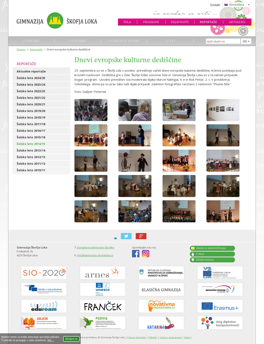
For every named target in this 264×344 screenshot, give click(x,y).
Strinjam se (71, 338)
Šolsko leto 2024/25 (31, 78)
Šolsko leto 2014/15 (31, 144)
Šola (127, 22)
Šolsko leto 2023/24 (31, 84)
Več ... (50, 340)
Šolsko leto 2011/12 (31, 164)
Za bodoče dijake (124, 41)
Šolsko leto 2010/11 (31, 170)
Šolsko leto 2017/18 (31, 124)
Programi (151, 22)
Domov (21, 49)
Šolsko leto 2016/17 (31, 131)
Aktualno (237, 22)
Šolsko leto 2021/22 (31, 98)
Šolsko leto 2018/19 (31, 117)
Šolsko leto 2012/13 (31, 157)
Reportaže (208, 22)
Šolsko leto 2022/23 (31, 91)
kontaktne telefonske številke (95, 247)
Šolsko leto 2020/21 (31, 104)
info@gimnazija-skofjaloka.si (95, 255)
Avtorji (187, 337)
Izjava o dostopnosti (171, 337)
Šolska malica (205, 259)
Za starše (77, 41)
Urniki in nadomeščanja (211, 248)
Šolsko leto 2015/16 (31, 137)
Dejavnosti (180, 22)
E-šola (200, 254)
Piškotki (152, 337)
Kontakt (215, 4)
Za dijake (31, 41)
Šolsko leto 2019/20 (31, 111)
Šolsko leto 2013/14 (31, 150)
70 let (170, 41)
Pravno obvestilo (136, 337)
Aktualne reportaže (31, 71)
